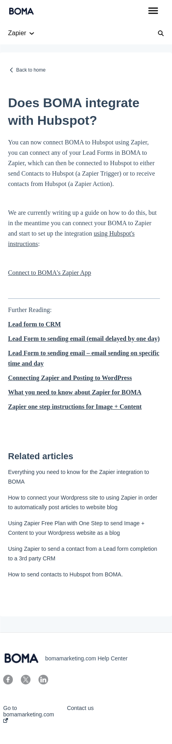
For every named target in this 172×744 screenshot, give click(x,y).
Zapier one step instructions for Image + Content (75, 406)
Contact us (80, 708)
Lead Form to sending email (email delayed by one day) (84, 338)
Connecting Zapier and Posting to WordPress (70, 377)
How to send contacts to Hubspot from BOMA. (65, 574)
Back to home (30, 70)
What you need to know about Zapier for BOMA (75, 392)
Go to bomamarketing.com (28, 714)
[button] (153, 11)
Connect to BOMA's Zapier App (49, 272)
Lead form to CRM (34, 324)
